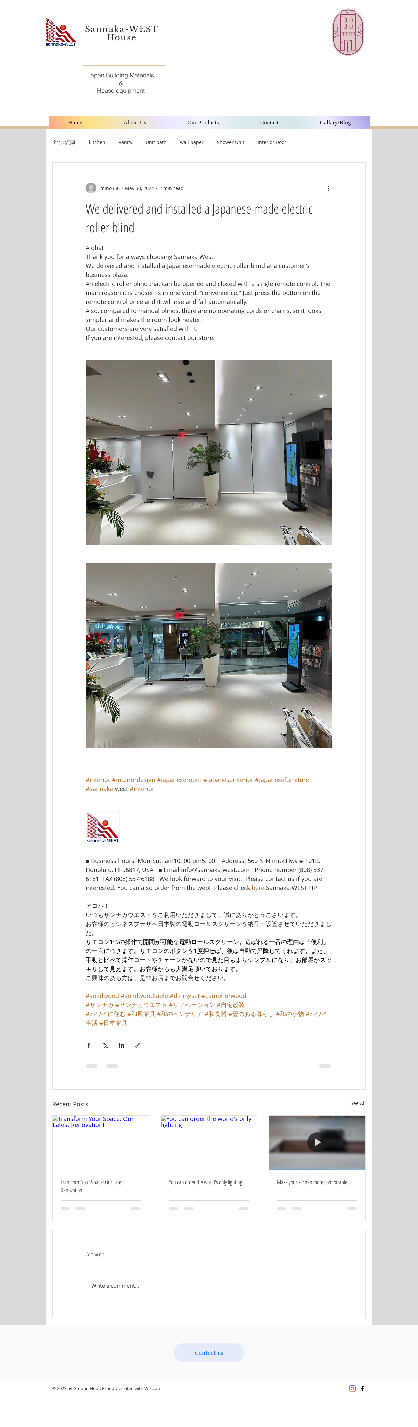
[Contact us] (209, 1352)
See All (358, 1103)
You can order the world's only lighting (205, 1182)
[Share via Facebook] (89, 1045)
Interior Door (272, 142)
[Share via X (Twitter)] (105, 1045)
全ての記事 (64, 142)
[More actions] (328, 188)
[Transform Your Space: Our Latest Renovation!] (101, 1143)
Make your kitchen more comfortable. (313, 1182)
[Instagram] (352, 1388)
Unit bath (156, 142)
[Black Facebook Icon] (362, 1388)
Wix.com (152, 1388)
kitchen (97, 142)
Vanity (125, 142)
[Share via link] (138, 1045)
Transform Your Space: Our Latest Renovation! (93, 1186)
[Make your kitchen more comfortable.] (317, 1143)
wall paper (192, 142)
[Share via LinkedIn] (121, 1045)
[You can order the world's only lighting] (209, 1143)
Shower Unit (230, 142)
